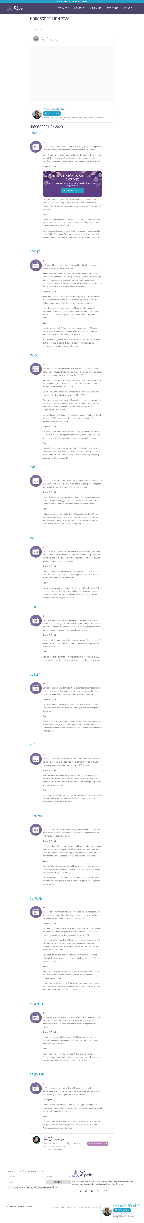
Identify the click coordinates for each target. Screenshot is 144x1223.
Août (33, 745)
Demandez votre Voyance (97, 1143)
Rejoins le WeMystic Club (68, 1207)
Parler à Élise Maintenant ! (54, 109)
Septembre (37, 816)
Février (35, 252)
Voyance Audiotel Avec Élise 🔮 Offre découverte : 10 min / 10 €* (125, 1205)
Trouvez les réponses (72, 190)
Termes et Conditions (27, 1187)
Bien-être (79, 8)
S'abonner (58, 1182)
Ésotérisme (112, 8)
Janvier (35, 133)
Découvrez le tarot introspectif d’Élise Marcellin (72, 1)
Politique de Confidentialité (45, 1187)
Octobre (36, 898)
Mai (32, 538)
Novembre (37, 1004)
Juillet (35, 674)
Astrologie (38, 30)
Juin (33, 607)
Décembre (37, 1075)
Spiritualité (95, 8)
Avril (33, 467)
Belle (46, 37)
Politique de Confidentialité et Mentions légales (89, 1207)
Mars (33, 355)
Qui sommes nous (54, 1207)
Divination (128, 8)
